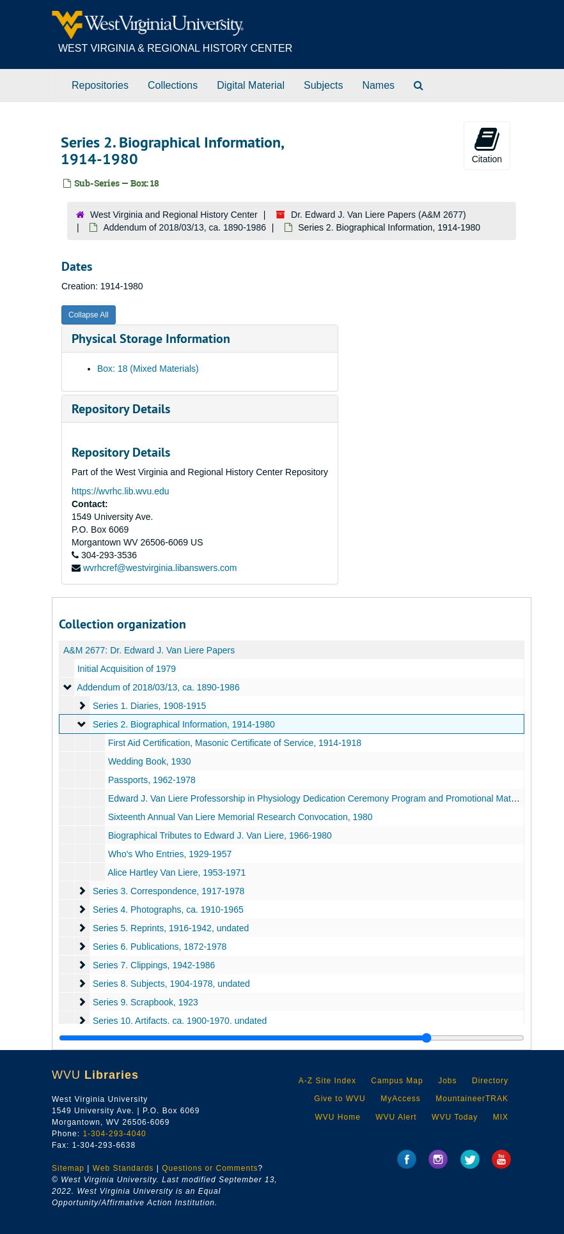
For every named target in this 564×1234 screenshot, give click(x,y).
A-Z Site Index (327, 1080)
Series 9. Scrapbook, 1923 (145, 1002)
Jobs (447, 1080)
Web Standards (123, 1168)
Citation (487, 145)
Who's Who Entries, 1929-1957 (169, 854)
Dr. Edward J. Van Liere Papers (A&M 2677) (378, 214)
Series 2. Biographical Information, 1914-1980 (184, 724)
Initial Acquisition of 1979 (126, 669)
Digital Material (251, 85)
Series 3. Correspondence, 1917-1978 (168, 891)
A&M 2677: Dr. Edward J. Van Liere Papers (149, 650)
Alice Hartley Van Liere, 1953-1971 (176, 872)
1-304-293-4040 (114, 1133)
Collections (173, 85)
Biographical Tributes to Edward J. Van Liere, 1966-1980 (220, 835)
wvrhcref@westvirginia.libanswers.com (160, 568)
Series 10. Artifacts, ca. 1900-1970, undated (180, 1021)
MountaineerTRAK (471, 1098)
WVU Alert (395, 1117)
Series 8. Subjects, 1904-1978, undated (171, 984)
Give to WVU (339, 1098)
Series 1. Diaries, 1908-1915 (149, 706)
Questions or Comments (210, 1168)
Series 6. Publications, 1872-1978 (159, 946)
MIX (500, 1117)
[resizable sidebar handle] (291, 1038)
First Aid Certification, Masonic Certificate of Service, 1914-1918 (234, 743)
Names (378, 85)
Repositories (100, 85)
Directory (490, 1080)
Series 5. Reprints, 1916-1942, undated (171, 928)
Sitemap (68, 1168)
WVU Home (337, 1117)
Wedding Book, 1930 (149, 761)
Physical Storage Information (151, 338)
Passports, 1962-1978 (152, 780)
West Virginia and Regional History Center (174, 214)
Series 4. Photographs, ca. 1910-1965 (168, 909)
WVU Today (455, 1117)
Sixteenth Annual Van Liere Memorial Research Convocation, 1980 (240, 817)
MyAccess (400, 1098)
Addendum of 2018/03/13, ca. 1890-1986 (184, 227)
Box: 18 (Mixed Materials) (148, 368)
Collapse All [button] (88, 314)
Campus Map (397, 1080)
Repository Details (121, 408)
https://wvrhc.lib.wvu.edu (120, 491)
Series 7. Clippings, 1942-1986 (154, 965)
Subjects (323, 85)
